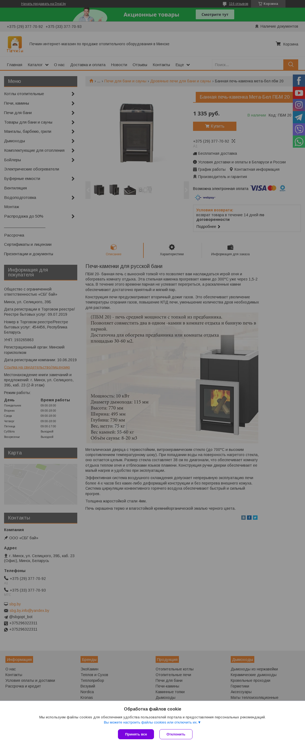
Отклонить (175, 734)
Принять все (136, 734)
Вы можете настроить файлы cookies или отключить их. (151, 722)
